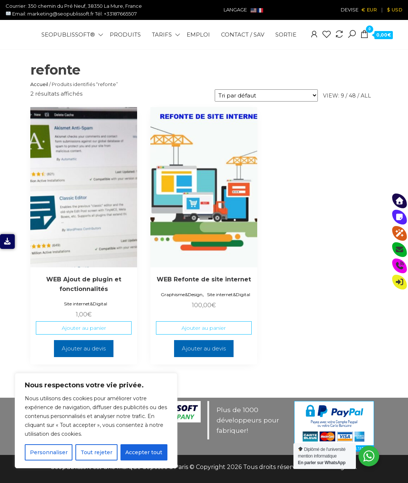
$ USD (394, 10)
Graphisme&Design (182, 294)
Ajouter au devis (84, 348)
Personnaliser (49, 452)
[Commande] (266, 95)
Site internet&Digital (85, 303)
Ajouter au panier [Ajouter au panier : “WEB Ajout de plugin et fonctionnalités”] (84, 328)
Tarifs (162, 34)
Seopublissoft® (68, 34)
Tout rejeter (96, 452)
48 (352, 95)
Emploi (198, 34)
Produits (125, 34)
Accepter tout (143, 452)
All (366, 95)
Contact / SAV (242, 34)
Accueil (39, 84)
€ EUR (369, 10)
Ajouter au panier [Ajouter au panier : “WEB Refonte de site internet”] (203, 328)
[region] (96, 420)
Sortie (285, 34)
